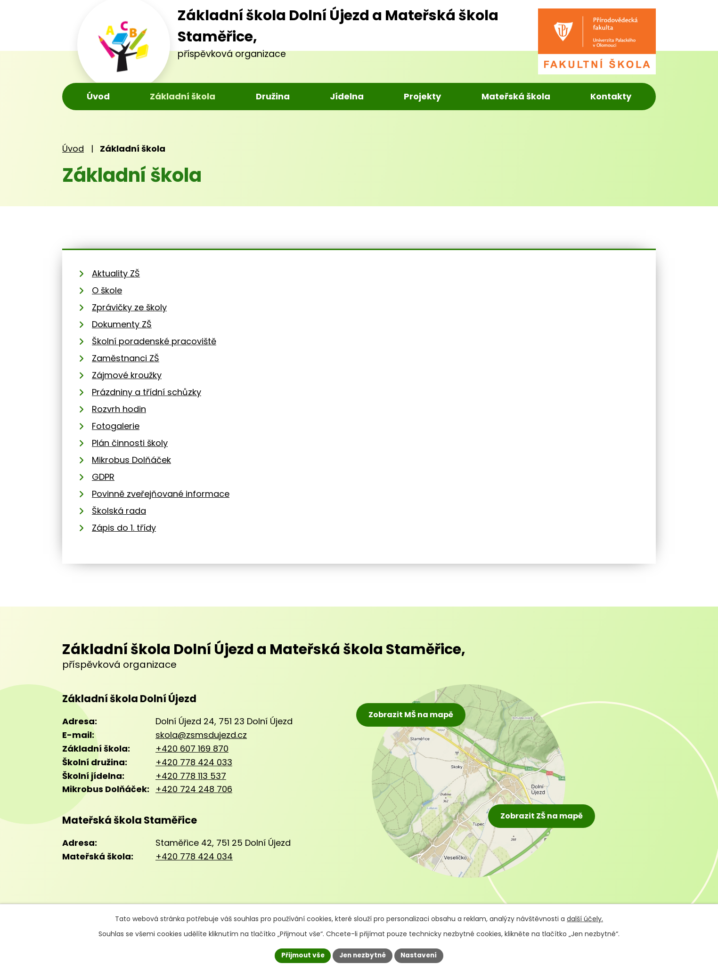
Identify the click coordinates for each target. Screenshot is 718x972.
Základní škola (182, 96)
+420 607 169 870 (191, 748)
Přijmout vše (300, 955)
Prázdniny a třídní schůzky (146, 392)
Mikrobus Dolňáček (131, 460)
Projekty (422, 96)
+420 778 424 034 (194, 856)
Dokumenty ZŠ (122, 324)
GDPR (103, 477)
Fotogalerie (115, 426)
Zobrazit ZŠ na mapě (544, 815)
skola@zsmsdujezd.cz (201, 735)
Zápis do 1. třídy (124, 528)
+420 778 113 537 (190, 776)
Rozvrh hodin (119, 409)
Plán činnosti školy (130, 443)
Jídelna (347, 96)
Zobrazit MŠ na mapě (411, 715)
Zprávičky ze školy (129, 307)
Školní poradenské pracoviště (154, 341)
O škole (107, 290)
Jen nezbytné (362, 955)
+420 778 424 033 (193, 762)
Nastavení (421, 955)
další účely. (585, 918)
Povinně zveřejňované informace (160, 494)
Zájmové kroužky (127, 375)
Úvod (98, 96)
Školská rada (119, 511)
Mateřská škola (515, 96)
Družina (273, 96)
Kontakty (610, 96)
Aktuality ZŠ (116, 273)
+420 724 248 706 (193, 789)
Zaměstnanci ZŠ (125, 358)
